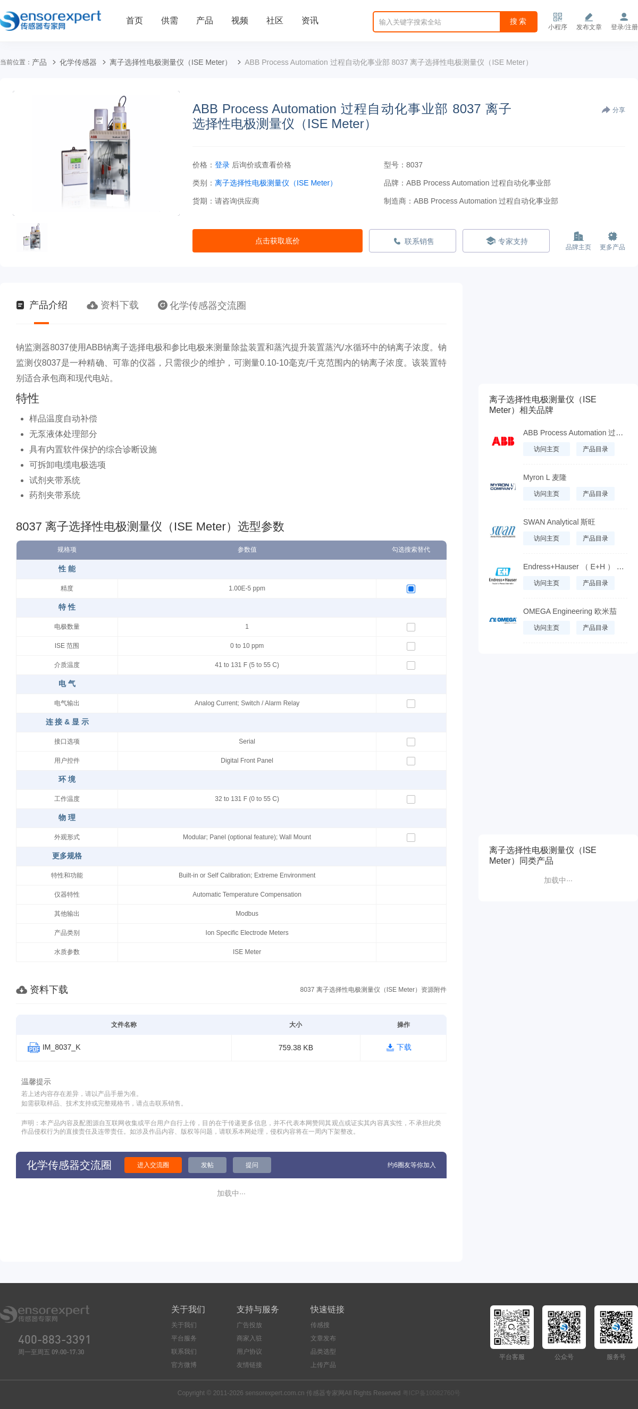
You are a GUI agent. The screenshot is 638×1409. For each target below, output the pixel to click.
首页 (134, 20)
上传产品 (323, 1365)
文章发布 (323, 1338)
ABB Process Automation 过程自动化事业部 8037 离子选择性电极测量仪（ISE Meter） (388, 62)
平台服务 (184, 1338)
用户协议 (249, 1351)
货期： (203, 201)
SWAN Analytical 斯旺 (559, 522)
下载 (404, 1047)
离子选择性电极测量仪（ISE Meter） (171, 62)
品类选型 (323, 1351)
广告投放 (249, 1325)
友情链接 (249, 1365)
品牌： (395, 183)
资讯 (309, 20)
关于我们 (184, 1325)
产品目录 (595, 449)
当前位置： (16, 62)
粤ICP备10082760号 (431, 1393)
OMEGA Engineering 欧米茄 (570, 611)
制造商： (399, 201)
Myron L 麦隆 (545, 477)
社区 (274, 20)
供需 (169, 20)
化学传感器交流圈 (202, 305)
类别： (203, 183)
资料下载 (113, 305)
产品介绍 (42, 305)
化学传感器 (78, 62)
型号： (395, 165)
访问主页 (546, 449)
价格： (203, 165)
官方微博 (184, 1365)
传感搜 (320, 1325)
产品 (204, 20)
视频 (239, 20)
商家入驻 (249, 1338)
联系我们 (184, 1351)
